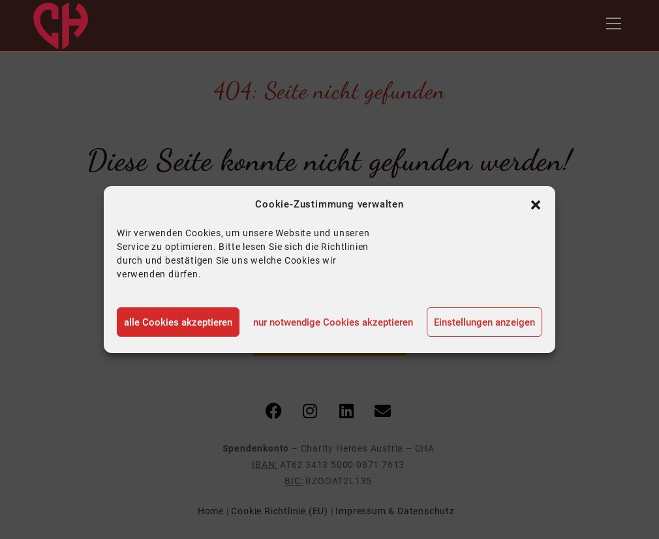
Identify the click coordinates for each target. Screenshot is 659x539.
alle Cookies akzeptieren (178, 322)
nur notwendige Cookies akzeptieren (333, 322)
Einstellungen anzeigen (484, 322)
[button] (535, 204)
